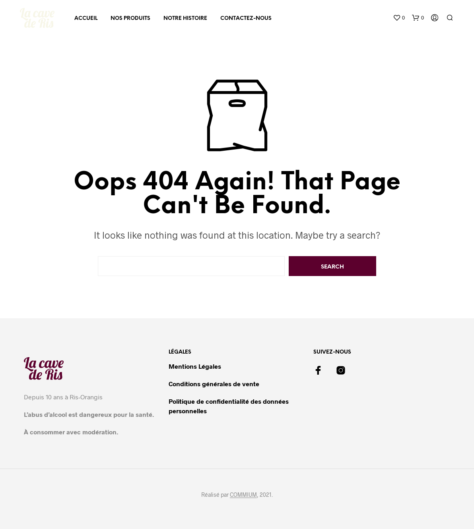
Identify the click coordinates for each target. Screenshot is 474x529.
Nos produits (130, 18)
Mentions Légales (195, 366)
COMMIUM (243, 495)
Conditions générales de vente (214, 383)
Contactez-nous (246, 18)
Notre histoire (185, 18)
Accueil (85, 18)
